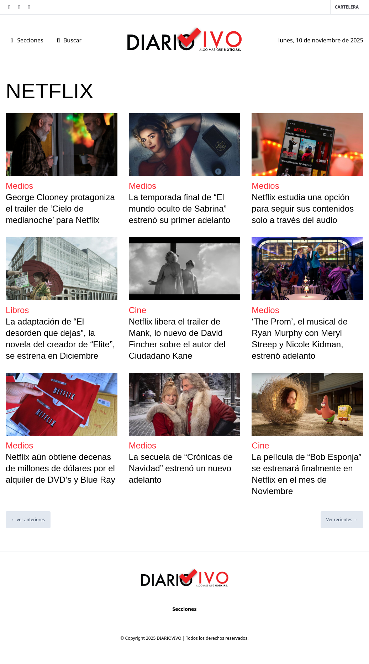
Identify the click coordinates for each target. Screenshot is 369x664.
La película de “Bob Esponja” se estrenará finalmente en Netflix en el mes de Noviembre (306, 474)
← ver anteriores (28, 520)
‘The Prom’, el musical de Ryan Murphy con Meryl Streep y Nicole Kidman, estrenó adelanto (299, 338)
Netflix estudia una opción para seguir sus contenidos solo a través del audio (303, 208)
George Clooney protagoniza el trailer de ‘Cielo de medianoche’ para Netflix (60, 208)
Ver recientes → (342, 520)
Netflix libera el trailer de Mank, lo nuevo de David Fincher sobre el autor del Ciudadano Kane (177, 338)
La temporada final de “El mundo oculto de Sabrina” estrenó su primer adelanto (180, 208)
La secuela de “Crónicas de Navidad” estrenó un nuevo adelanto (181, 468)
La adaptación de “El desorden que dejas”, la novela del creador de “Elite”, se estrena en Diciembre (60, 338)
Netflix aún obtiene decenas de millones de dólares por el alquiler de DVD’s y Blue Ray (60, 468)
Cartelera (347, 7)
